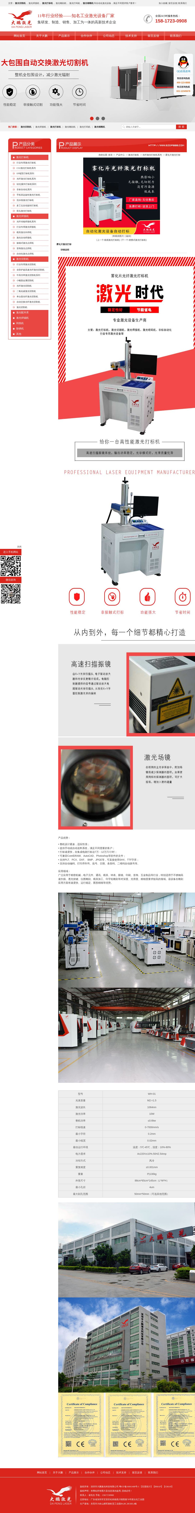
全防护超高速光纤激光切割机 (30, 270)
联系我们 (182, 3)
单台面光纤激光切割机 (27, 296)
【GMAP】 (168, 1486)
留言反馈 (173, 3)
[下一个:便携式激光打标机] (134, 240)
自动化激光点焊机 (25, 253)
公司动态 (108, 35)
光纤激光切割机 (24, 286)
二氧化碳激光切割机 (26, 291)
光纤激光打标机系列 (26, 179)
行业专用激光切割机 (26, 264)
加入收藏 (163, 3)
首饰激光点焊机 (24, 248)
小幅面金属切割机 (25, 280)
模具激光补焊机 (24, 232)
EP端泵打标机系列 (25, 173)
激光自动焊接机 (24, 237)
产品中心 (120, 155)
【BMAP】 (158, 1486)
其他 (18, 334)
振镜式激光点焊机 (25, 243)
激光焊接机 (34, 3)
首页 (110, 155)
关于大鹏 (42, 35)
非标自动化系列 (24, 189)
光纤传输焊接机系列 (26, 221)
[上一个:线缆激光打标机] (108, 240)
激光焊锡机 (22, 318)
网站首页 (19, 35)
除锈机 (20, 328)
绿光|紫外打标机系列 (26, 184)
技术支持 (131, 35)
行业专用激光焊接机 (26, 227)
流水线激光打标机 (25, 200)
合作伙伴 (86, 35)
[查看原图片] (118, 236)
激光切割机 (22, 259)
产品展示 (64, 35)
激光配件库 (22, 312)
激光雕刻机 (61, 3)
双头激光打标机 (24, 211)
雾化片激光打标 (172, 155)
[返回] (128, 236)
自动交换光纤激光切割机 (28, 302)
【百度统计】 (146, 1486)
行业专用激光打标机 (26, 162)
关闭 (19, 546)
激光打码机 (74, 3)
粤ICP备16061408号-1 (129, 1486)
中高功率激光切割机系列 (28, 275)
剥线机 (20, 323)
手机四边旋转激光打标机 (28, 195)
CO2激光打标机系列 (26, 168)
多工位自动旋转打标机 (27, 205)
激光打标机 (22, 157)
